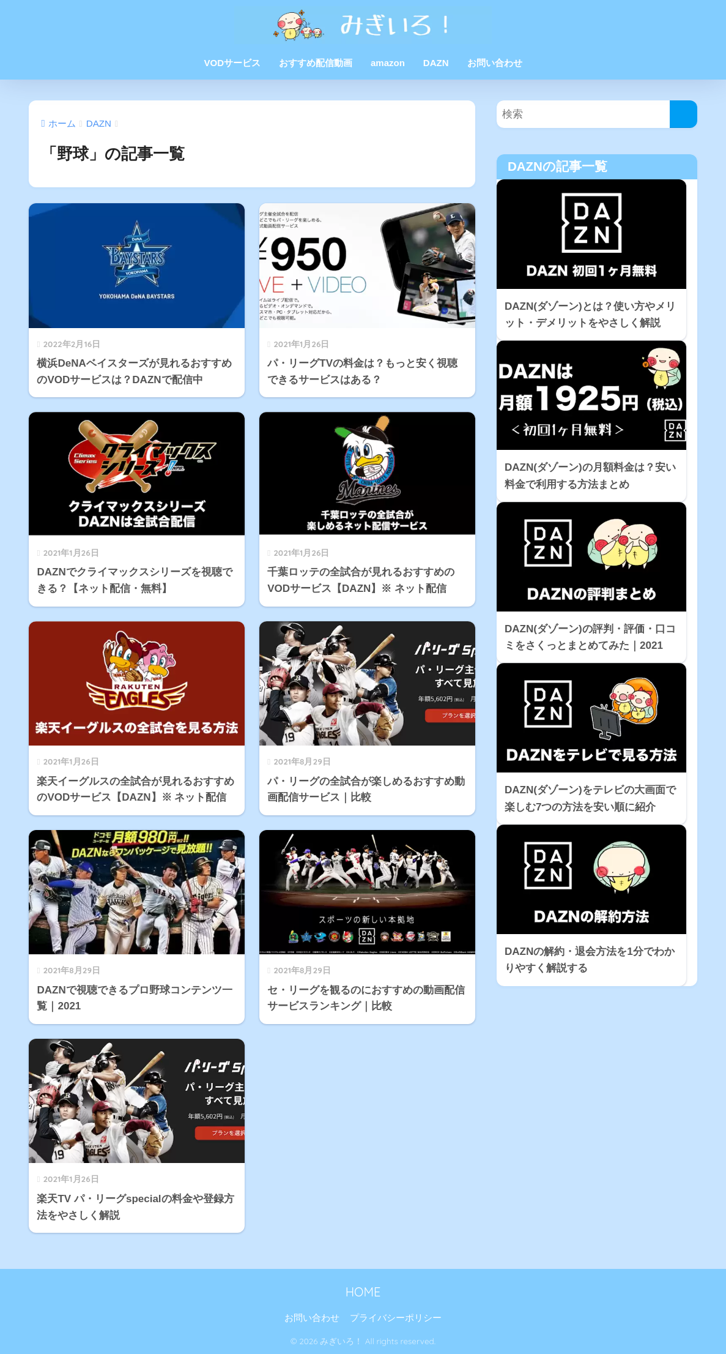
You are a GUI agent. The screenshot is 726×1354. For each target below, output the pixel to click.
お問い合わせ (494, 63)
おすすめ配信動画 (315, 63)
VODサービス (232, 63)
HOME (363, 1292)
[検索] (683, 114)
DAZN (436, 63)
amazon (388, 63)
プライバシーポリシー (396, 1318)
